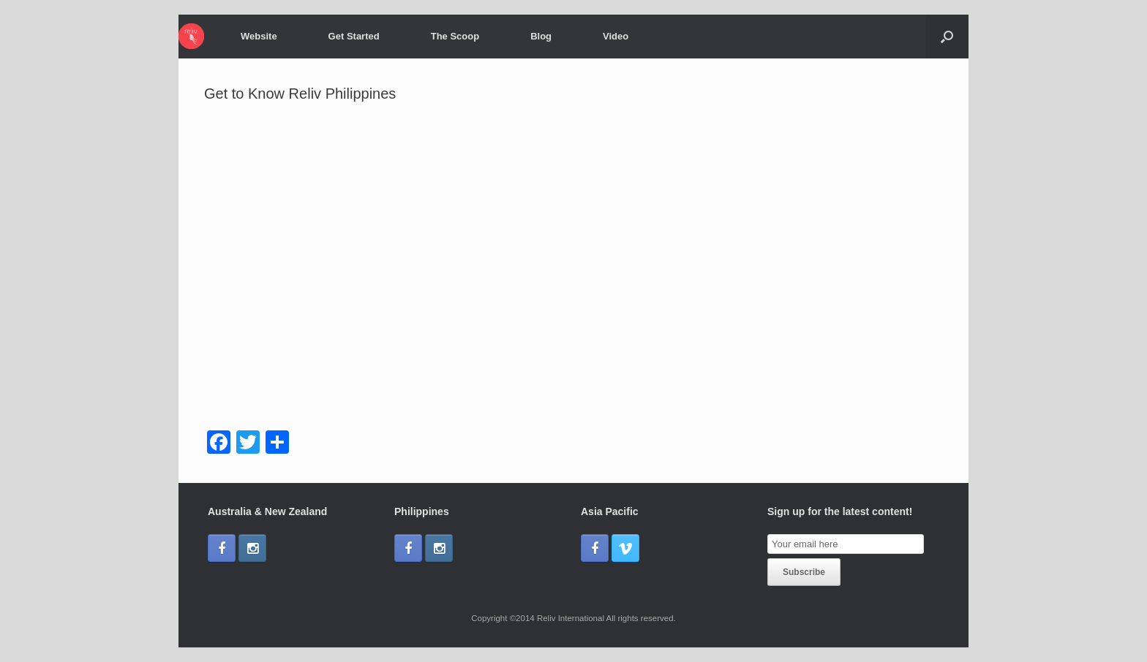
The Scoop (455, 36)
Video (615, 36)
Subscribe (804, 572)
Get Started (354, 36)
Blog (541, 36)
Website (259, 36)
